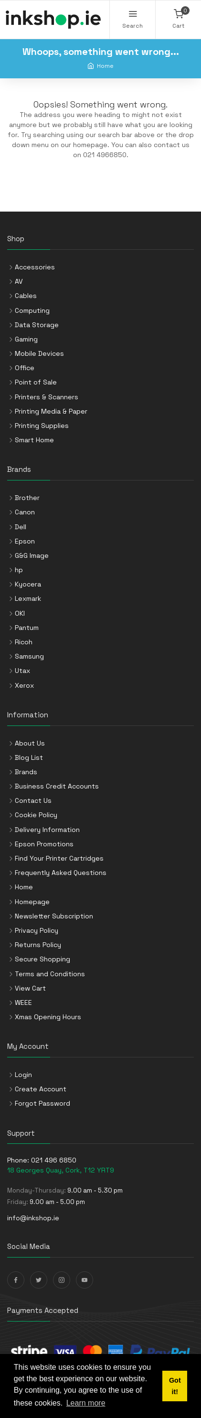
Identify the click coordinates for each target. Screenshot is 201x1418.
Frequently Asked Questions (60, 872)
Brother (27, 497)
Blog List (29, 757)
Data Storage (37, 324)
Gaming (26, 339)
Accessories (35, 267)
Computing (32, 310)
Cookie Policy (36, 814)
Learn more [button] (86, 1403)
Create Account (40, 1089)
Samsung (29, 656)
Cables (26, 295)
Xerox (24, 685)
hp (19, 569)
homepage (90, 144)
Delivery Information (47, 829)
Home (105, 65)
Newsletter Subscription (54, 916)
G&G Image (32, 555)
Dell (20, 526)
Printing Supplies (42, 425)
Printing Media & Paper (51, 411)
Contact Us (33, 800)
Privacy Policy (36, 930)
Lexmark (28, 598)
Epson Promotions (44, 844)
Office (24, 367)
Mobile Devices (39, 353)
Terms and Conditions (50, 974)
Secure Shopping (42, 959)
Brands (26, 772)
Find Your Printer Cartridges (59, 858)
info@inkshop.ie (33, 1218)
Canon (25, 512)
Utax (22, 670)
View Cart (30, 988)
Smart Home (34, 440)
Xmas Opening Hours (48, 1017)
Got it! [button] (175, 1386)
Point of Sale (36, 382)
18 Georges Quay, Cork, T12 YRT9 (60, 1170)
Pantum (27, 627)
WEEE (23, 1002)
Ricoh (23, 642)
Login (23, 1074)
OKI (20, 613)
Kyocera (28, 584)
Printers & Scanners (46, 397)
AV (19, 281)
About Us (30, 743)
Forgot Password (42, 1103)
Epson (25, 541)
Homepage (32, 901)
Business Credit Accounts (57, 786)
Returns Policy (38, 944)
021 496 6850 (53, 1160)
